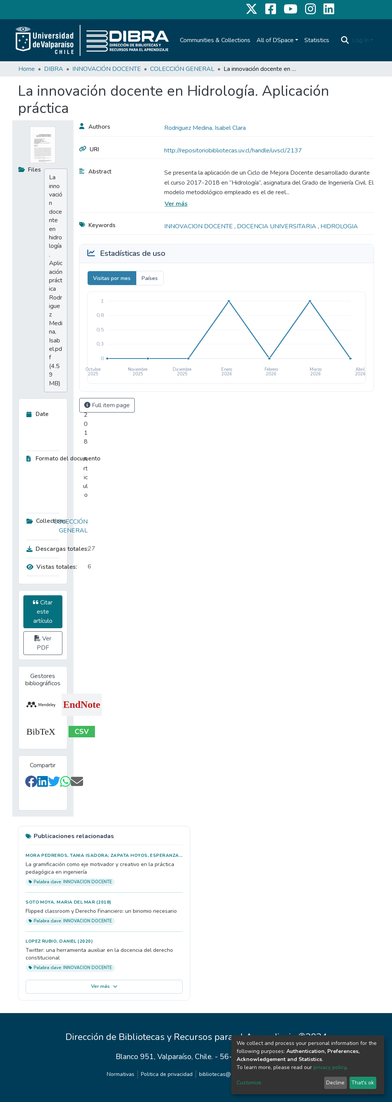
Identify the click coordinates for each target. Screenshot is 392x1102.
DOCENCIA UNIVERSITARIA (277, 226)
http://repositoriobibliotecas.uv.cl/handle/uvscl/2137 (233, 150)
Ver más (176, 204)
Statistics (316, 40)
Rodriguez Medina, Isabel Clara (205, 128)
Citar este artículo (42, 611)
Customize (249, 1082)
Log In (360, 40)
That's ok (362, 1082)
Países (150, 278)
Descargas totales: (55, 549)
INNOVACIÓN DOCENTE (106, 69)
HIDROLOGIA (339, 226)
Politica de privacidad (167, 1074)
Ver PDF (42, 643)
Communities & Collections (215, 40)
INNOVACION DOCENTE (199, 226)
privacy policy (330, 1067)
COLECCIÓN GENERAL (182, 69)
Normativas (120, 1074)
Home (26, 69)
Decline (335, 1082)
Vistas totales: (51, 567)
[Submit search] (345, 40)
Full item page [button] (107, 405)
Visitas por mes (112, 278)
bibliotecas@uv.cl (220, 1074)
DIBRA (53, 69)
